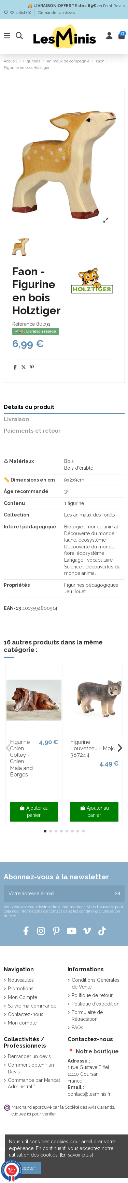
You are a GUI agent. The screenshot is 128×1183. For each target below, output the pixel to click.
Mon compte (22, 1023)
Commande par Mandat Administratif (34, 1083)
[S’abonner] (117, 893)
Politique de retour (92, 995)
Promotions (20, 988)
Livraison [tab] (16, 419)
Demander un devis (56, 12)
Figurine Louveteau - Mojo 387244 (92, 748)
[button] (45, 831)
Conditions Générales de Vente (95, 983)
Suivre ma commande (32, 1006)
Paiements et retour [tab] (32, 431)
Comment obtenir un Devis (31, 1068)
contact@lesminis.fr (89, 1094)
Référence (23, 324)
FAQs (77, 1027)
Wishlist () (18, 12)
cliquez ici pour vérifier (34, 1113)
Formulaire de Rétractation (87, 1016)
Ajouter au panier (34, 811)
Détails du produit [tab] (29, 407)
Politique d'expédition (95, 1004)
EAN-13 (12, 608)
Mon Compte (22, 997)
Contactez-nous (25, 1014)
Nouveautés (21, 980)
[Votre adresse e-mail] (57, 893)
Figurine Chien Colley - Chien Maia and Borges (21, 758)
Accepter (25, 1168)
